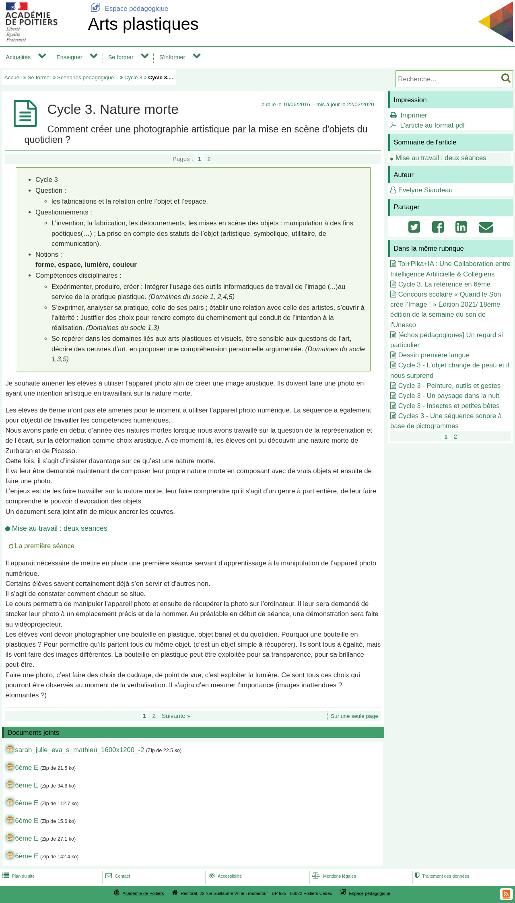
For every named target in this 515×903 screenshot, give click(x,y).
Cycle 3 (133, 77)
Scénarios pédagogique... (87, 77)
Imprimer (413, 115)
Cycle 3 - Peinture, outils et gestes (449, 386)
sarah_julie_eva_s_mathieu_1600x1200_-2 (79, 750)
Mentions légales (333, 876)
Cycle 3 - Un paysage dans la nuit (448, 396)
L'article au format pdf (432, 125)
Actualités (18, 57)
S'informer (172, 57)
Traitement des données (441, 876)
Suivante (176, 715)
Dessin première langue (434, 355)
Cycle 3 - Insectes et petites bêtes (449, 406)
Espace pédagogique (128, 8)
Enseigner (69, 57)
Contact (117, 876)
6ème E (26, 767)
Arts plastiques (143, 23)
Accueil (13, 77)
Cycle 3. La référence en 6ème (444, 284)
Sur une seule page (354, 716)
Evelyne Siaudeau (425, 190)
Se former (121, 57)
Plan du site (18, 876)
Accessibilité (224, 876)
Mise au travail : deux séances (441, 158)
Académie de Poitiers (143, 893)
